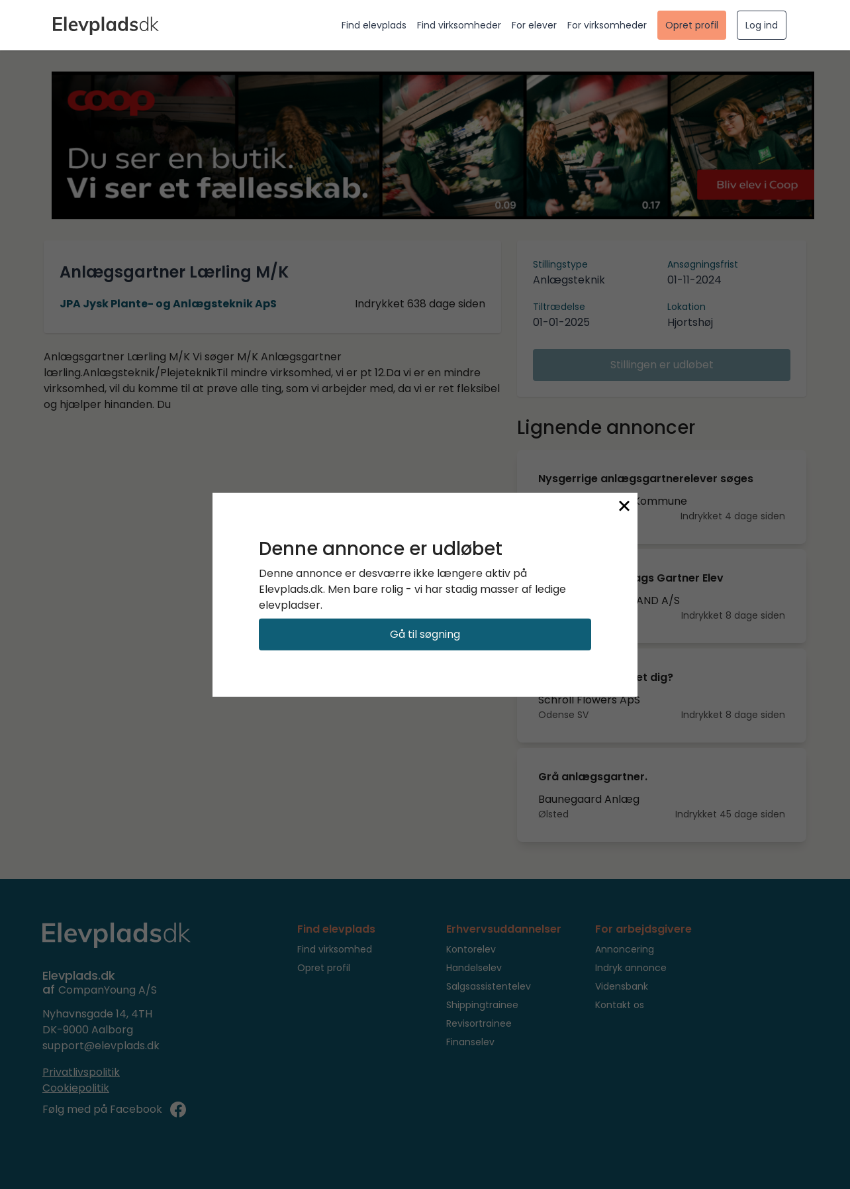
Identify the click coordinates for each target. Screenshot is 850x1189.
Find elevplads (374, 25)
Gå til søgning (425, 634)
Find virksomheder (459, 25)
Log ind (761, 25)
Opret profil (691, 25)
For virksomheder (607, 25)
